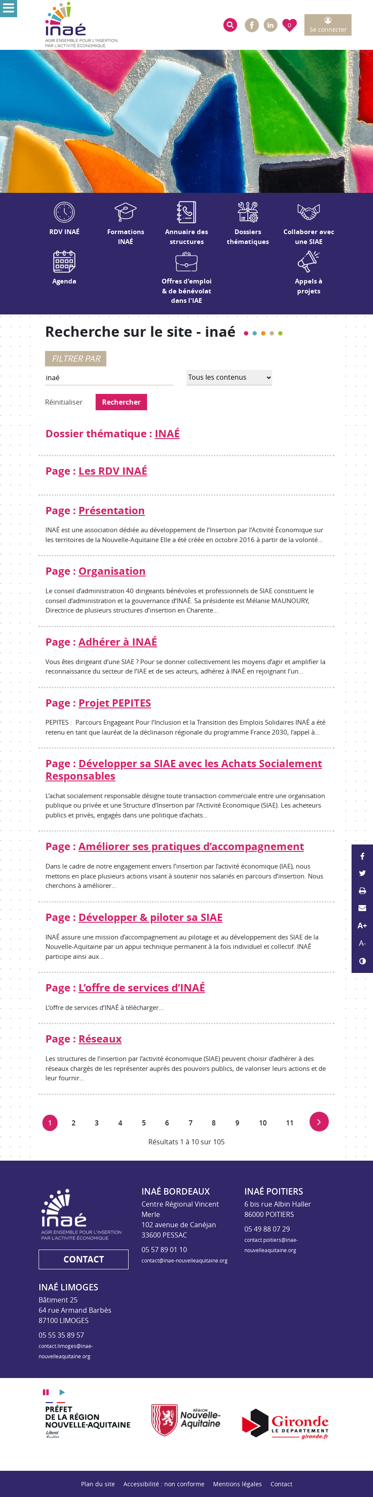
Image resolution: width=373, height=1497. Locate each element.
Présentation (111, 510)
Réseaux (100, 1038)
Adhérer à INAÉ (117, 641)
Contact (281, 1484)
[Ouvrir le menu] (8, 8)
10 (265, 1122)
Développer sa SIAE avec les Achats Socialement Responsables (183, 769)
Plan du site (98, 1484)
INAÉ (167, 433)
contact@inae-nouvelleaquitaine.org (184, 1260)
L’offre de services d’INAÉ (141, 987)
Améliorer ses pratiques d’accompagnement (191, 846)
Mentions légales (237, 1484)
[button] (230, 25)
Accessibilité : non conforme (164, 1484)
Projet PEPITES (114, 702)
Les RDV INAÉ (112, 470)
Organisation (112, 571)
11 (292, 1122)
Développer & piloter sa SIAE (150, 917)
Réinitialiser (64, 402)
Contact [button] (83, 1259)
